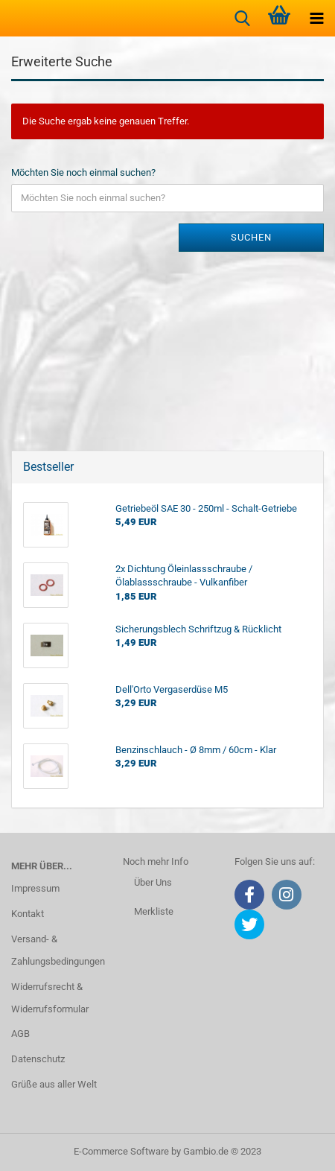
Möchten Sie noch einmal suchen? (83, 172)
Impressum (35, 888)
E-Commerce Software (121, 1151)
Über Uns (153, 882)
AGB (20, 1033)
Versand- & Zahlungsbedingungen (55, 950)
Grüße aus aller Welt (54, 1084)
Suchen (251, 237)
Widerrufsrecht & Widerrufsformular (50, 998)
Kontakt (27, 913)
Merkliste (153, 911)
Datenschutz (38, 1058)
